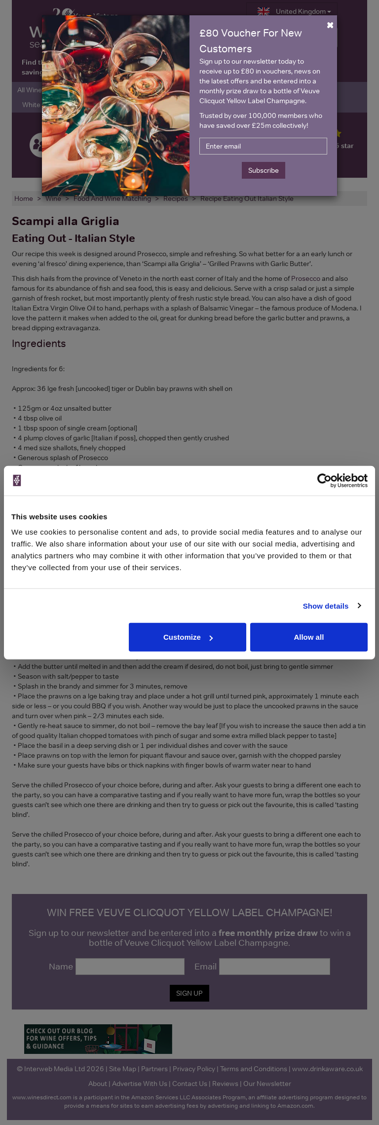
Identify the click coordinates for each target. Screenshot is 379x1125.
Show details (326, 605)
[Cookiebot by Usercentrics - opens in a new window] (324, 480)
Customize (188, 637)
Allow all (309, 637)
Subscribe (263, 170)
